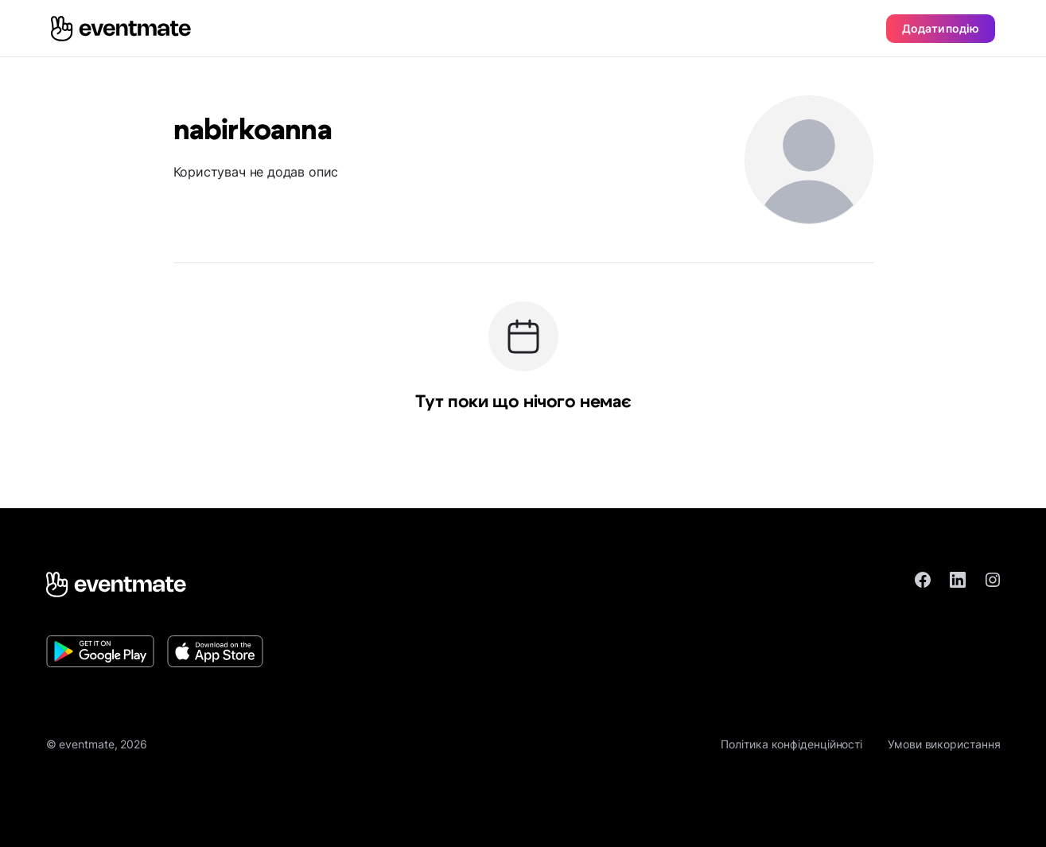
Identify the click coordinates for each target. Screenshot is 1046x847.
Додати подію (940, 28)
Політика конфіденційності (791, 744)
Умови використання (944, 744)
